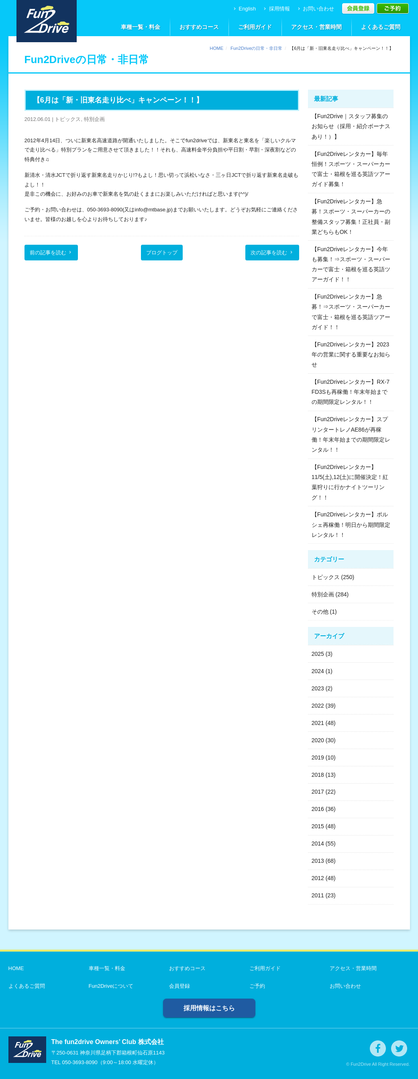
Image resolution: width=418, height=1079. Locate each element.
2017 (318, 791)
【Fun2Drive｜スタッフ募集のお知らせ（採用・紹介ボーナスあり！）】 (351, 126)
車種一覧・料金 (140, 27)
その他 (320, 611)
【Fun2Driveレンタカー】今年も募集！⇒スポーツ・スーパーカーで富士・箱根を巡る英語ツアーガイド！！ (351, 264)
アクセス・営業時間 (316, 27)
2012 (318, 878)
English (244, 9)
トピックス (326, 577)
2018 (318, 775)
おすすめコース (199, 27)
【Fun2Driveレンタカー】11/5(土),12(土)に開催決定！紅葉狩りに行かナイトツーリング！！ (350, 482)
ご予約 (257, 986)
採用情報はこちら (209, 1008)
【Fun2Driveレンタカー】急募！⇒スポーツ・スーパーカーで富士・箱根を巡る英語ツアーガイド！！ (351, 311)
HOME (216, 48)
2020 (318, 740)
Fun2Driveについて (111, 986)
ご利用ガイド (255, 27)
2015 (318, 826)
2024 (318, 671)
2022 (318, 705)
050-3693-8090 (79, 1062)
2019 (318, 757)
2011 (318, 895)
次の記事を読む (272, 253)
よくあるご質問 (380, 27)
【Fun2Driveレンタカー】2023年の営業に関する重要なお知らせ (351, 354)
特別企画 (323, 594)
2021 (318, 723)
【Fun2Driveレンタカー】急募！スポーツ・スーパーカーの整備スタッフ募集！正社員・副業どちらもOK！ (351, 216)
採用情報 (276, 9)
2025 (318, 654)
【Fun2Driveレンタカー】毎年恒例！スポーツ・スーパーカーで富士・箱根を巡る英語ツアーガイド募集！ (351, 169)
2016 (318, 809)
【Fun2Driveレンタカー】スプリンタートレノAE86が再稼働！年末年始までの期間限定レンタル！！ (351, 434)
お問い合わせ (315, 9)
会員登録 (179, 986)
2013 (318, 861)
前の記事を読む (51, 253)
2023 (318, 688)
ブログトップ (161, 253)
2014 (318, 843)
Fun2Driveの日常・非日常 (256, 48)
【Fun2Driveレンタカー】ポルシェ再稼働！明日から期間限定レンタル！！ (351, 524)
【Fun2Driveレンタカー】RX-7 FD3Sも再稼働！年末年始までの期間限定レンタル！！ (350, 392)
